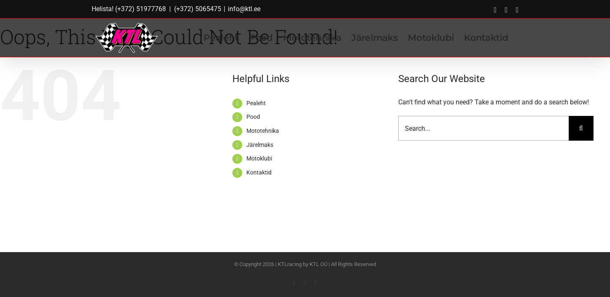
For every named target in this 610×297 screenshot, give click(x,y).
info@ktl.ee (244, 9)
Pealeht (256, 103)
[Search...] (483, 128)
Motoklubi (259, 158)
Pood (253, 116)
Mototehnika (262, 130)
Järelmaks (259, 144)
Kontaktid (259, 172)
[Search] (581, 128)
